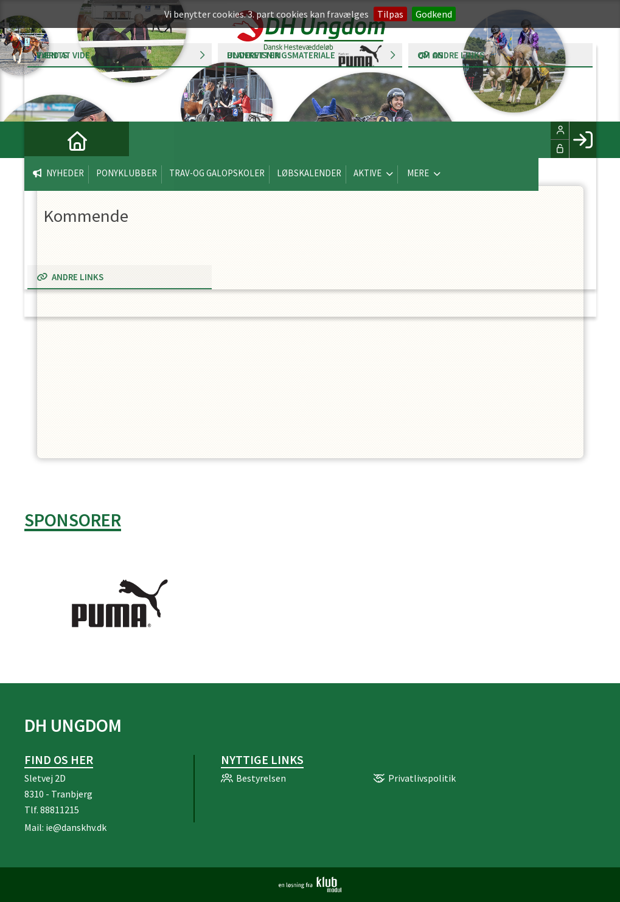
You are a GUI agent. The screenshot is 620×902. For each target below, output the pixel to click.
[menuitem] (42, 140)
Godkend (434, 14)
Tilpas (390, 14)
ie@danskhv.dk (76, 827)
